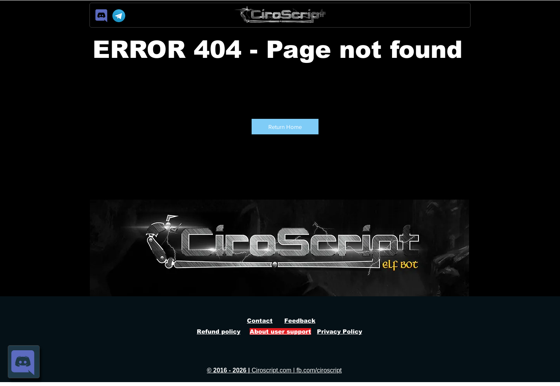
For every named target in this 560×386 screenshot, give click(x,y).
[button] (285, 126)
